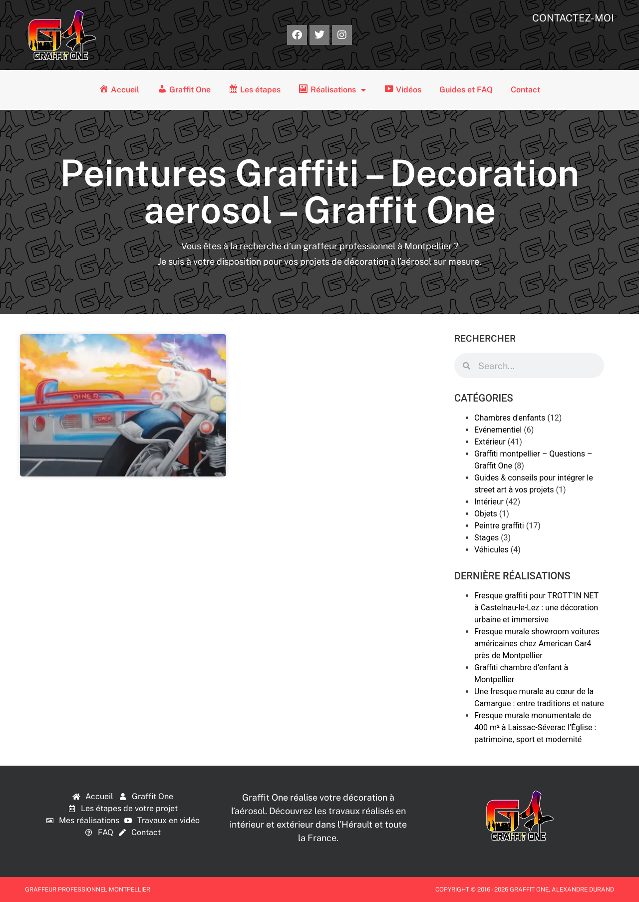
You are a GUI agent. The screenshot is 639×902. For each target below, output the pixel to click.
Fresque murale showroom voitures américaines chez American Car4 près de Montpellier (536, 643)
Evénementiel (498, 430)
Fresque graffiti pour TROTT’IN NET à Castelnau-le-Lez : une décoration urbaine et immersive (536, 607)
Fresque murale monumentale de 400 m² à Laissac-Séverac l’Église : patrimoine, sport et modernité (535, 727)
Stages (486, 537)
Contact (525, 89)
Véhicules (491, 549)
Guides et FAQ (466, 89)
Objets (485, 513)
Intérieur (489, 501)
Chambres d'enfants (509, 418)
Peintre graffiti (499, 525)
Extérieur (490, 442)
